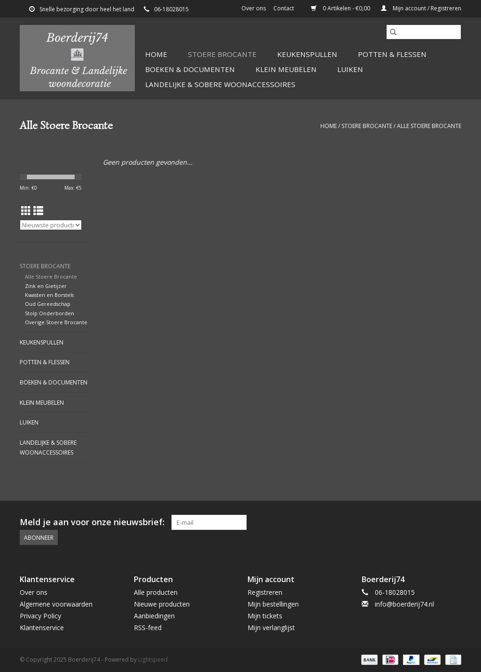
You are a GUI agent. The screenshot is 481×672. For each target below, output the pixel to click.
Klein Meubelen (286, 69)
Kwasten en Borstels (49, 294)
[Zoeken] (423, 32)
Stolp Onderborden (49, 313)
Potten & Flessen (392, 54)
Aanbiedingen (154, 615)
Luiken (350, 69)
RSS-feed (148, 627)
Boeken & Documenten (190, 69)
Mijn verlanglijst (271, 627)
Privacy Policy (40, 615)
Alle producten (156, 592)
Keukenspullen (307, 54)
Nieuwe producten (162, 604)
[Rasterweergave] (26, 210)
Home (156, 54)
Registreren (265, 592)
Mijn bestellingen (273, 604)
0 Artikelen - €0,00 (341, 8)
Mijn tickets (265, 615)
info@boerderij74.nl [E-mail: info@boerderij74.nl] (404, 604)
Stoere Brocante (222, 54)
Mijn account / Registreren (421, 8)
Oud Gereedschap (47, 303)
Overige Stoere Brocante (56, 322)
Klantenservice (42, 627)
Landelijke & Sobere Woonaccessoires (220, 84)
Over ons (253, 8)
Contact (283, 8)
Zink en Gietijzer (46, 285)
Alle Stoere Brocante (429, 126)
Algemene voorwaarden (56, 604)
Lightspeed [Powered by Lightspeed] (153, 660)
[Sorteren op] (51, 225)
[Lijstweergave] (38, 210)
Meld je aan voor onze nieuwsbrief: (92, 522)
